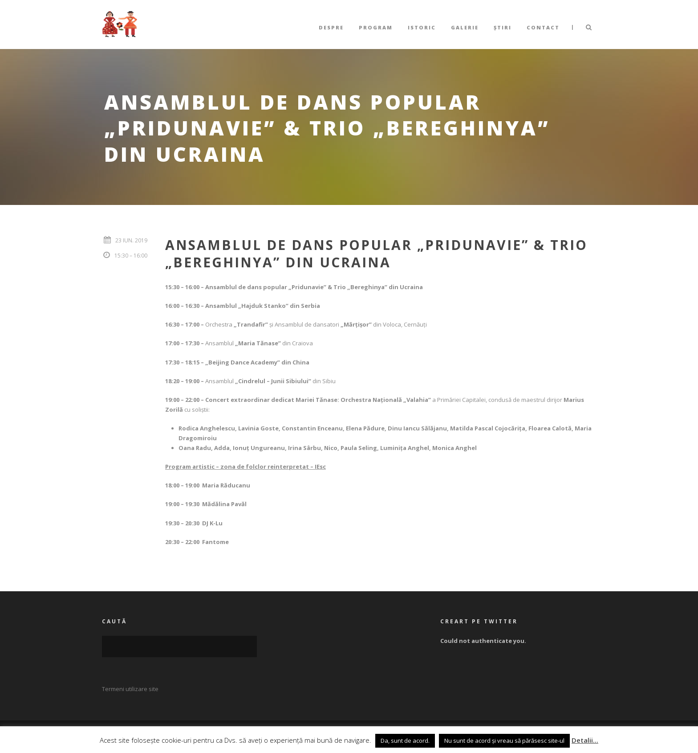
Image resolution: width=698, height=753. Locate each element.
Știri (502, 27)
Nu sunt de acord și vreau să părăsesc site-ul (504, 741)
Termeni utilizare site (130, 689)
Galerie (465, 27)
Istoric (422, 27)
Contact (543, 27)
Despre (331, 27)
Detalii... (585, 740)
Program (376, 27)
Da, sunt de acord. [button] (405, 741)
